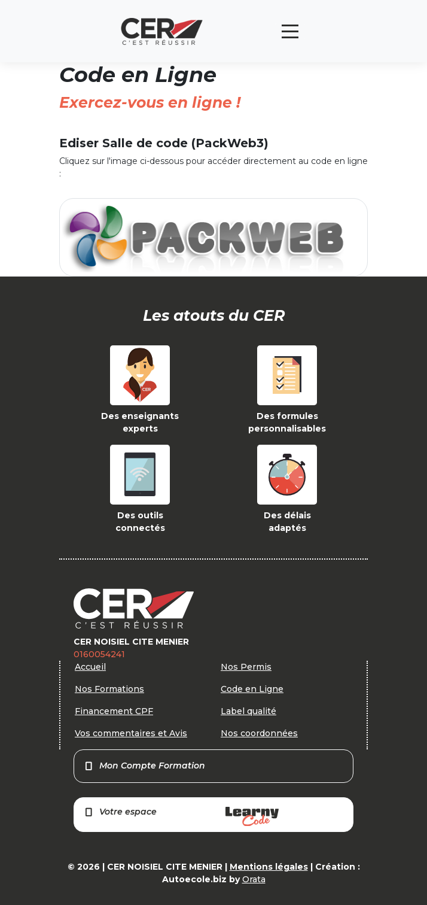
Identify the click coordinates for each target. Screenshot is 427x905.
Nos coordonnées (259, 733)
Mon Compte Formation (144, 765)
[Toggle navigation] (290, 31)
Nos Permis (246, 666)
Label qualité (248, 711)
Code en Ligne (252, 689)
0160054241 (99, 654)
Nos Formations (109, 689)
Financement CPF (114, 711)
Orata (254, 879)
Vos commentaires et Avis (131, 733)
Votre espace (181, 816)
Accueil (90, 666)
